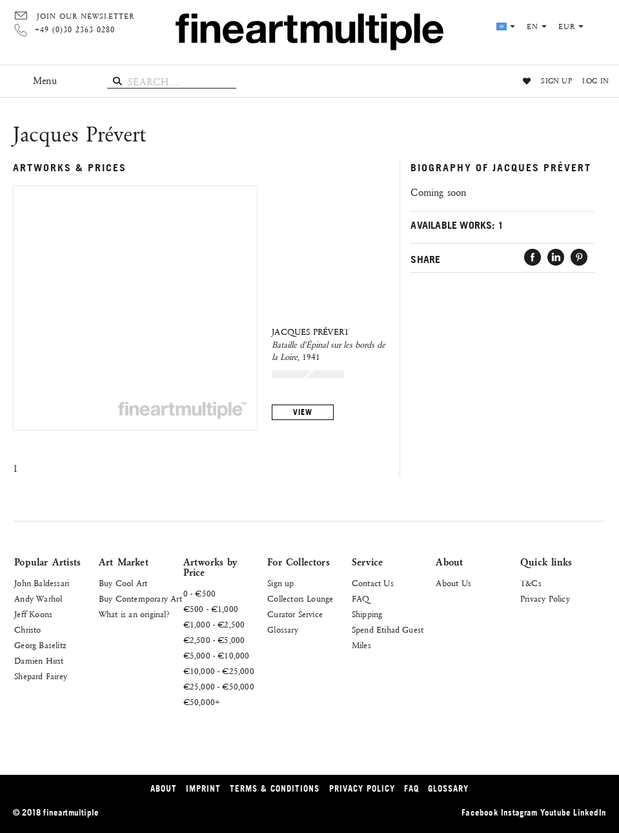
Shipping (367, 614)
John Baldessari (41, 583)
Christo (27, 630)
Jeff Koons (33, 614)
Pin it (579, 258)
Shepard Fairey (40, 676)
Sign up (556, 81)
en (537, 27)
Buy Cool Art (123, 583)
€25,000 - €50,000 (218, 686)
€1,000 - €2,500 (214, 624)
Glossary (282, 630)
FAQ (361, 599)
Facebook (532, 258)
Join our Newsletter (85, 17)
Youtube (555, 812)
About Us (453, 583)
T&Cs (531, 583)
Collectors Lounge (300, 599)
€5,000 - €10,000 (216, 655)
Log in (595, 81)
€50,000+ (201, 702)
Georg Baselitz (40, 645)
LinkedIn (555, 258)
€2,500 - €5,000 (214, 640)
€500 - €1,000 (211, 609)
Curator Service (295, 614)
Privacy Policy (545, 599)
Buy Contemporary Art (140, 599)
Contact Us (373, 583)
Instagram (519, 812)
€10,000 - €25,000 (218, 671)
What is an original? (134, 614)
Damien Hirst (38, 661)
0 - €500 (199, 593)
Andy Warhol (38, 599)
